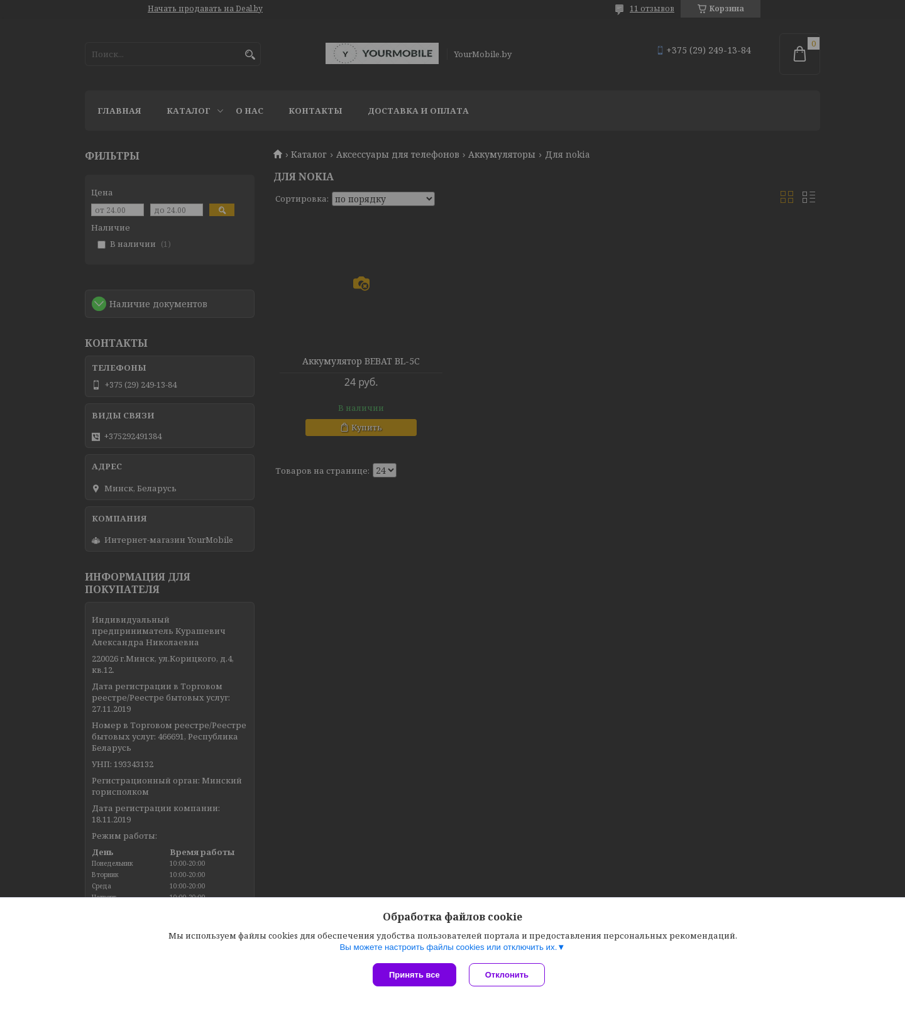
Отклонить (507, 974)
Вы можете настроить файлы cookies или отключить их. (448, 947)
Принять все (414, 974)
